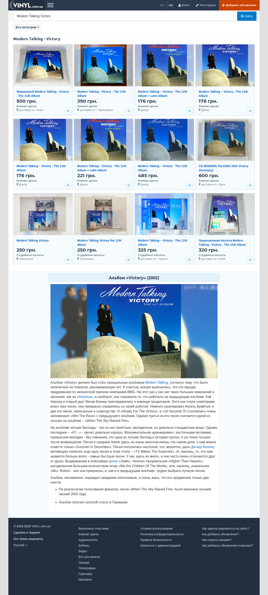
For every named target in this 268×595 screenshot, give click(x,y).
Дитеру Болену (202, 447)
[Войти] (183, 5)
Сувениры (85, 574)
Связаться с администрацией (160, 545)
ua (171, 5)
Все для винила (89, 557)
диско (113, 461)
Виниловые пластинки (94, 528)
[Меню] (50, 5)
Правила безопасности (155, 540)
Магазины (85, 579)
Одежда (84, 562)
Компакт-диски (88, 534)
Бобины (84, 545)
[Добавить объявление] (239, 5)
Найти (247, 16)
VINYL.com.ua (40, 526)
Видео (83, 551)
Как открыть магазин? (217, 540)
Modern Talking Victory (33, 240)
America (85, 397)
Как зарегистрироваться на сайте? (225, 528)
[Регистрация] (205, 5)
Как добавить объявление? (220, 534)
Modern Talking (156, 382)
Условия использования (156, 528)
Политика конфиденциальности (162, 534)
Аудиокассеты (88, 540)
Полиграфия (87, 568)
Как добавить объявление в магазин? (227, 545)
